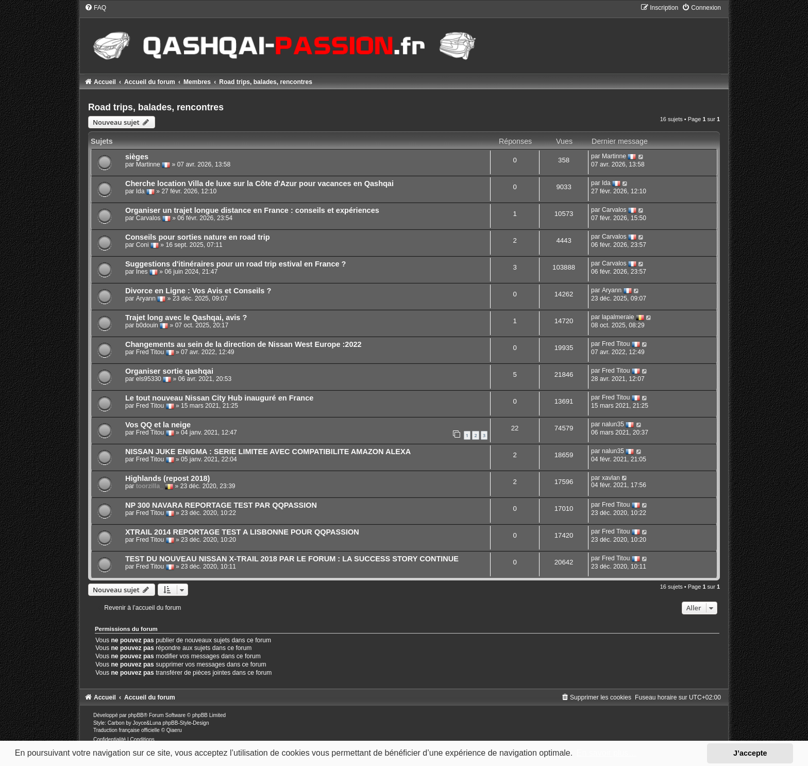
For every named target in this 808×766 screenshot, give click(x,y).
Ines (142, 272)
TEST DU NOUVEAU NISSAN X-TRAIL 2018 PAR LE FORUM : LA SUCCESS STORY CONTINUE (292, 559)
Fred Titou (150, 352)
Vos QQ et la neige (158, 425)
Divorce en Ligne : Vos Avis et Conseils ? (198, 291)
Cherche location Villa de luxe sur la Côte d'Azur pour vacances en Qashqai (259, 183)
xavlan (611, 477)
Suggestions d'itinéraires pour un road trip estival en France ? (235, 264)
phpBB (136, 715)
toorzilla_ (149, 486)
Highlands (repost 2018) (167, 478)
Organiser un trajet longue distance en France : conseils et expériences (252, 210)
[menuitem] (95, 7)
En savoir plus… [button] (607, 752)
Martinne (148, 165)
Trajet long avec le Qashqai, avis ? (186, 317)
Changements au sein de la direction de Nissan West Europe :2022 (243, 344)
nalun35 (613, 424)
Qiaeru (174, 730)
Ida (140, 191)
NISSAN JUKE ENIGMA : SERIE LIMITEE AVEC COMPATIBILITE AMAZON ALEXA (268, 451)
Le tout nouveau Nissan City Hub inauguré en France (219, 398)
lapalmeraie (618, 317)
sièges (136, 157)
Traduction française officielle (126, 730)
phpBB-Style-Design (185, 723)
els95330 (148, 379)
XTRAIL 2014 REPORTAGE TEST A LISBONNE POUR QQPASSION (242, 532)
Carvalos (148, 218)
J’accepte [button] (750, 753)
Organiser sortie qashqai (169, 371)
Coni (142, 245)
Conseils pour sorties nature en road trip (197, 237)
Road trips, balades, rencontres (156, 107)
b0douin (147, 325)
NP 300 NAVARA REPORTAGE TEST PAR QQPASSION (221, 505)
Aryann (146, 299)
